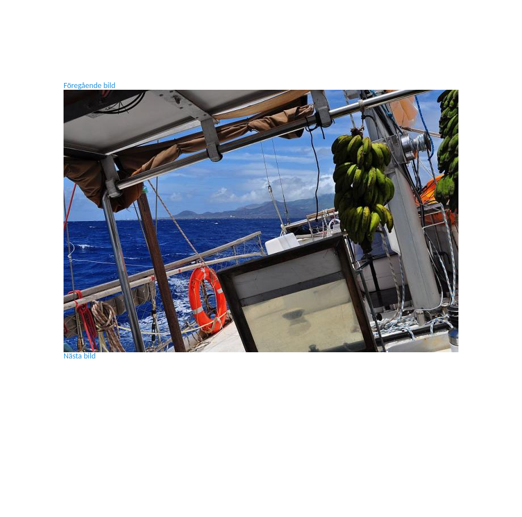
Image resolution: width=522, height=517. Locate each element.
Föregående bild (89, 85)
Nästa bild (80, 356)
